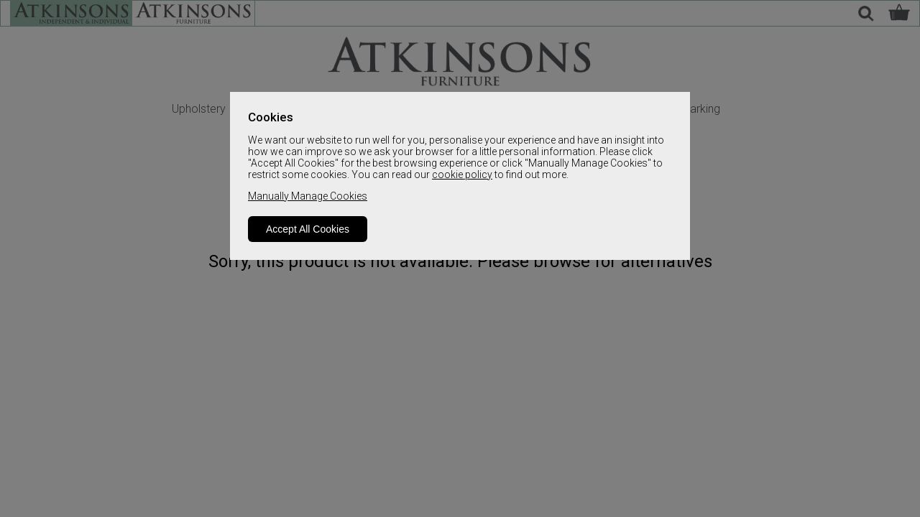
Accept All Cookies (307, 229)
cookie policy (462, 174)
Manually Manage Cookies (307, 196)
